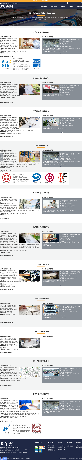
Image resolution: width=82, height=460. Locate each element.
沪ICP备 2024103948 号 (25, 458)
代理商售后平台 (61, 447)
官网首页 (1, 27)
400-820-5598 (24, 449)
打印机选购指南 (43, 6)
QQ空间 (40, 450)
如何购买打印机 (51, 450)
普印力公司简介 (51, 447)
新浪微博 (40, 447)
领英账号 (36, 450)
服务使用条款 (79, 447)
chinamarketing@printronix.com (14, 452)
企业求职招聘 (51, 449)
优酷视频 (43, 447)
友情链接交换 (70, 446)
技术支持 (71, 6)
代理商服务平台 (61, 449)
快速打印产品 (54, 6)
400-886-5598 (12, 449)
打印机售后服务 (61, 446)
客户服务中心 (51, 446)
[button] (60, 53)
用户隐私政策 (79, 446)
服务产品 (63, 6)
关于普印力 (79, 6)
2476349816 (10, 450)
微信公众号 (36, 447)
